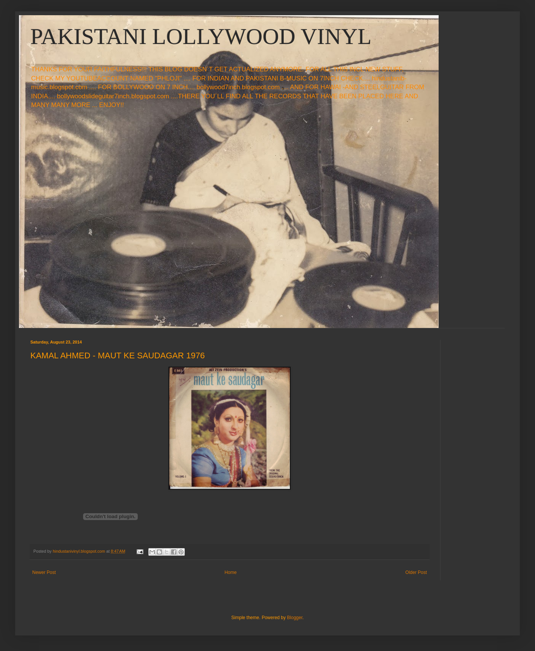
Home (231, 572)
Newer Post (44, 572)
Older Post (416, 572)
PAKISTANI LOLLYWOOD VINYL (200, 36)
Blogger (294, 617)
